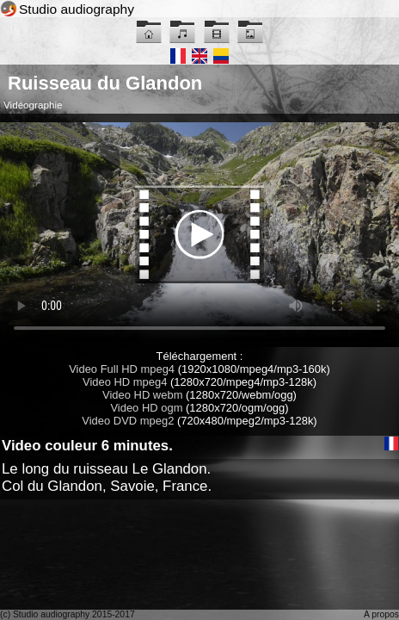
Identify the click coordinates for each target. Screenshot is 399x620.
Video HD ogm (146, 407)
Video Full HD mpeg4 (122, 369)
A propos (381, 614)
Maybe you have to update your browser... (199, 234)
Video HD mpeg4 (125, 381)
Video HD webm (142, 394)
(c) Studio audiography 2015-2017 (67, 614)
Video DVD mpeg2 (128, 420)
